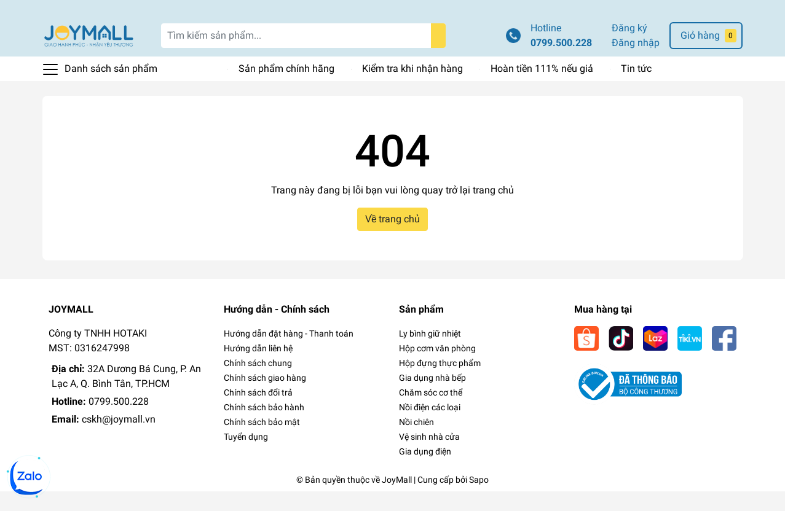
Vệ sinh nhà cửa (429, 456)
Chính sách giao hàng (265, 397)
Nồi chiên (416, 442)
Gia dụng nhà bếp (432, 397)
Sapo (479, 499)
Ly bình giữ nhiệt (430, 353)
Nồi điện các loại (429, 427)
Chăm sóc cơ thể (430, 412)
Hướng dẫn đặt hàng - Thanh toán (288, 353)
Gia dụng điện (425, 471)
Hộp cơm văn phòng (437, 368)
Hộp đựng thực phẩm (440, 383)
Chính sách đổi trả (258, 412)
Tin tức (636, 89)
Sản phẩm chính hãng (286, 89)
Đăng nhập (636, 63)
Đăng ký (629, 48)
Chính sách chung (258, 383)
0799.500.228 (561, 63)
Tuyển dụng (246, 456)
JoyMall (397, 499)
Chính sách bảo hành (264, 427)
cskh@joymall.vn (119, 439)
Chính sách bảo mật (262, 442)
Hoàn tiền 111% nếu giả (542, 89)
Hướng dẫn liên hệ (258, 368)
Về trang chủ (392, 239)
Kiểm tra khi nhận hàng (412, 89)
